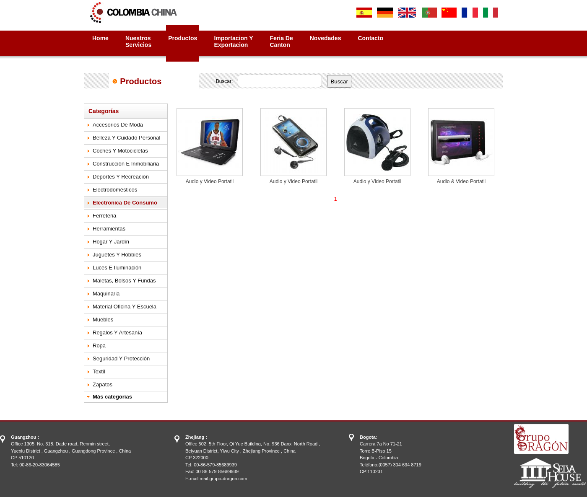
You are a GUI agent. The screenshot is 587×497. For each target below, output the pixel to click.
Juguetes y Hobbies (117, 254)
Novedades (325, 38)
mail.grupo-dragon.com (223, 478)
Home (100, 38)
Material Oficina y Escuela (124, 306)
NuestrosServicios (138, 41)
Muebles (103, 319)
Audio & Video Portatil (461, 181)
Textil (99, 371)
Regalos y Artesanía (117, 332)
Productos (182, 38)
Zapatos (102, 384)
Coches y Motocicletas (120, 151)
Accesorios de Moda (118, 125)
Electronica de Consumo (125, 202)
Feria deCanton (281, 41)
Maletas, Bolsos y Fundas (124, 280)
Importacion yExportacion (233, 41)
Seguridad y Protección (121, 358)
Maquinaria (106, 293)
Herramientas (109, 228)
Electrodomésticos (115, 189)
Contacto (370, 38)
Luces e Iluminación (117, 267)
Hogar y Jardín (111, 241)
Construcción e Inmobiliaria (126, 163)
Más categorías (112, 396)
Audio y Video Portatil (210, 181)
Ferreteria (104, 215)
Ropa (99, 345)
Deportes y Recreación (121, 176)
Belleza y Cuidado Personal (126, 138)
